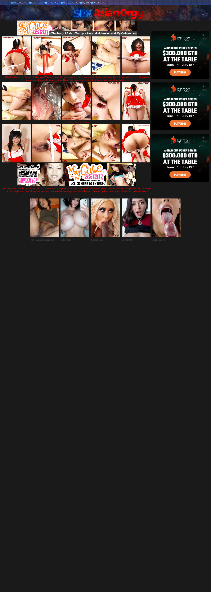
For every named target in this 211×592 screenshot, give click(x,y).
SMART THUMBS (112, 512)
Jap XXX (86, 3)
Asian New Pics (37, 3)
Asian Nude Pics (99, 3)
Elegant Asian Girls (21, 3)
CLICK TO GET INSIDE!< (77, 122)
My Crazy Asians (54, 3)
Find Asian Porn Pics (71, 3)
